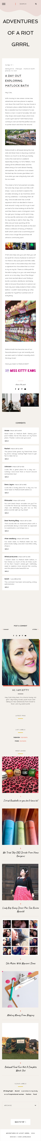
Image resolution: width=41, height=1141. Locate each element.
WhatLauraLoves (10, 557)
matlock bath (29, 69)
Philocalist (8, 500)
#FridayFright (8, 1091)
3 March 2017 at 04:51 (16, 430)
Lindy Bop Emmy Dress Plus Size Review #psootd (20, 909)
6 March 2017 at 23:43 (24, 557)
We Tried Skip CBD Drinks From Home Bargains (20, 854)
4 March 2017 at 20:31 (25, 520)
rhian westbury (10, 539)
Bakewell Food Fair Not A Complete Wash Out (20, 1068)
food (20, 741)
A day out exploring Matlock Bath (17, 80)
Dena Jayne (9, 485)
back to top (20, 1122)
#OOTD (17, 1091)
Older (35, 629)
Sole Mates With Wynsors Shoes (20, 963)
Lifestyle (19, 69)
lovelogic (26, 1137)
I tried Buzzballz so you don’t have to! (20, 800)
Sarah (6, 579)
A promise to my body (29, 1091)
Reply (7, 441)
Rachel (7, 449)
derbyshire (9, 69)
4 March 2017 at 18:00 (20, 484)
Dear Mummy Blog (11, 521)
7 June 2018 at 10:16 (15, 579)
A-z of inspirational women (14, 1094)
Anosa (6, 430)
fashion (20, 737)
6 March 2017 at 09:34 (23, 538)
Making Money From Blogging (20, 1015)
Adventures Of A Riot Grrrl (20, 33)
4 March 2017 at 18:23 (19, 500)
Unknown (8, 467)
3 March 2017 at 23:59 (16, 448)
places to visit (11, 71)
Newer (5, 629)
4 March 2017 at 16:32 (18, 466)
